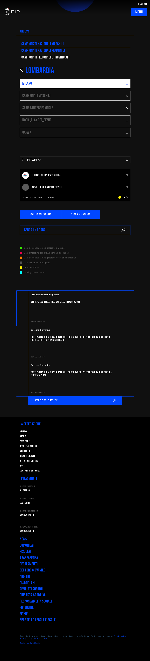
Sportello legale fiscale (38, 619)
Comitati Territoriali (30, 470)
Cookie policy (120, 636)
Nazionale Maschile (27, 486)
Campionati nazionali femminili (43, 50)
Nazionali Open (27, 515)
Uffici (22, 465)
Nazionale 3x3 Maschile (29, 511)
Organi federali (27, 456)
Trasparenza (29, 557)
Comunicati (28, 545)
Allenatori (27, 582)
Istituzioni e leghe (29, 461)
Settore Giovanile (32, 570)
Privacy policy (26, 638)
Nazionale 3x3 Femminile (29, 527)
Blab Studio (34, 643)
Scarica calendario (40, 214)
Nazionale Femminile (28, 499)
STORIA (23, 436)
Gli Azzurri (25, 490)
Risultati (26, 551)
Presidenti (25, 441)
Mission (23, 431)
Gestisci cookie (40, 638)
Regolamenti (29, 564)
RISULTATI (142, 4)
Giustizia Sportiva (33, 595)
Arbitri (25, 576)
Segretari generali (29, 446)
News (23, 539)
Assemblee (25, 451)
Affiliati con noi (31, 588)
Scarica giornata (80, 214)
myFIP (24, 613)
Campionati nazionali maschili (42, 43)
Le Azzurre (25, 502)
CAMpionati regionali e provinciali (45, 57)
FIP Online (27, 607)
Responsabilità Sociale (36, 601)
